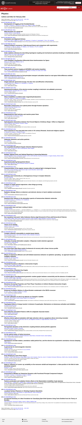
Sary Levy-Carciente (42, 155)
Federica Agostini (8, 90)
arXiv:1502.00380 (7, 246)
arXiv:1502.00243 (7, 145)
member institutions (67, 2)
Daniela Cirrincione (25, 218)
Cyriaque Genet (17, 107)
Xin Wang (6, 305)
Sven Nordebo (7, 335)
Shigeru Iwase (7, 76)
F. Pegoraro (28, 382)
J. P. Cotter (14, 291)
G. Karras (6, 40)
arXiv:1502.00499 (7, 339)
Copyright (44, 419)
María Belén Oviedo (8, 328)
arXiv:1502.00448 (7, 295)
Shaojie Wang (7, 342)
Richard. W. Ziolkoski (29, 163)
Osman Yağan (12, 265)
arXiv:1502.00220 (7, 112)
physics (10, 8)
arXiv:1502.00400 (7, 268)
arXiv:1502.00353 (7, 231)
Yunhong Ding (7, 319)
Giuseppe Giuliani (8, 208)
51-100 (14, 19)
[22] (2, 183)
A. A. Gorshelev (22, 83)
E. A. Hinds (24, 291)
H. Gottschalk (18, 375)
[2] (2, 29)
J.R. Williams (23, 46)
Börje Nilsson (33, 335)
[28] (2, 231)
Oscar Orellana (14, 249)
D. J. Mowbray (17, 199)
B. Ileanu (23, 132)
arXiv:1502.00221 (7, 120)
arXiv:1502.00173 (7, 104)
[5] (2, 51)
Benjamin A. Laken (8, 367)
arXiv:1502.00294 (7, 205)
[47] (2, 372)
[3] (2, 37)
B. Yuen (6, 291)
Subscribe (25, 421)
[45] (2, 354)
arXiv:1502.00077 (7, 67)
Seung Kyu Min (16, 90)
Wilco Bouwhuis (16, 357)
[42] (2, 332)
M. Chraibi (6, 375)
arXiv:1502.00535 (7, 389)
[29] (2, 239)
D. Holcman (7, 186)
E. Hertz (11, 40)
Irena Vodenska (33, 155)
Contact (25, 419)
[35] (2, 282)
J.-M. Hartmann (26, 40)
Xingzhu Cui (26, 298)
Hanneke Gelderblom (73, 357)
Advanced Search (65, 9)
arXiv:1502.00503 (7, 354)
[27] (2, 223)
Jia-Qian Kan (7, 257)
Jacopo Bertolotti (14, 169)
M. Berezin (15, 115)
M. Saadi (23, 375)
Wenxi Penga (13, 298)
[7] (2, 67)
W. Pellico (22, 25)
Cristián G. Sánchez (18, 328)
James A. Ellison (26, 401)
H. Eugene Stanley (52, 155)
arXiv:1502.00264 (7, 160)
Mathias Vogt (33, 401)
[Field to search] (72, 7)
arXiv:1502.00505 (7, 362)
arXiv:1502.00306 (7, 215)
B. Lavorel (20, 40)
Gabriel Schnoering (8, 107)
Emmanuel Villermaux (56, 357)
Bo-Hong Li (13, 392)
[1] (2, 22)
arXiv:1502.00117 (7, 87)
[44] (2, 345)
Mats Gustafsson (15, 335)
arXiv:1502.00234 (7, 129)
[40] (2, 316)
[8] (2, 73)
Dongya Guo (32, 298)
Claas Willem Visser (25, 357)
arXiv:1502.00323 (7, 223)
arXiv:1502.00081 (7, 73)
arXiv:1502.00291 (7, 196)
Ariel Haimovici (7, 242)
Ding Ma (11, 177)
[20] (2, 166)
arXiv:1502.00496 (7, 332)
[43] (2, 339)
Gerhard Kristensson (24, 335)
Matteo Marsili (15, 242)
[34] (2, 274)
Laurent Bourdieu (32, 169)
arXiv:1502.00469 (7, 310)
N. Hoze (12, 186)
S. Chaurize (11, 25)
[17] (2, 145)
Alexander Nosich (40, 335)
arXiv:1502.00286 (7, 183)
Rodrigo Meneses (22, 249)
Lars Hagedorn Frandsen (34, 319)
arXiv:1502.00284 (7, 174)
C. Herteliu (18, 132)
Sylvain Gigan (40, 169)
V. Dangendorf (14, 70)
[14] (2, 120)
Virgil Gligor (18, 265)
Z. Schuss (16, 186)
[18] (2, 152)
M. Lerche (38, 70)
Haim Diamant (16, 123)
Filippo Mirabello (42, 218)
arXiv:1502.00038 (7, 51)
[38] (2, 302)
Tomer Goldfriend (8, 123)
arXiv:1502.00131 (7, 95)
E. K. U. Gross (23, 90)
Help (60, 9)
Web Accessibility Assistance (68, 419)
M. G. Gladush (15, 83)
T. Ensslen (11, 375)
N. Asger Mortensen (44, 319)
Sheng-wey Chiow (8, 61)
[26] (2, 215)
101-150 (17, 19)
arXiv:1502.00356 (7, 239)
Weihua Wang (7, 392)
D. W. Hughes (22, 98)
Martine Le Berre (8, 226)
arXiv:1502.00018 (7, 29)
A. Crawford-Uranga (8, 199)
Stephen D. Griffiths (14, 98)
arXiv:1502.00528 (7, 372)
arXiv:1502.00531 (7, 379)
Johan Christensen (37, 392)
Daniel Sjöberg (48, 335)
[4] (2, 43)
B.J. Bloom (17, 46)
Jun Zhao (6, 265)
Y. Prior (45, 40)
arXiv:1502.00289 (7, 190)
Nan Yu (22, 61)
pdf (11, 22)
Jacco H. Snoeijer (47, 357)
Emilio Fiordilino (34, 218)
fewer (17, 20)
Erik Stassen (20, 392)
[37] (2, 295)
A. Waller (33, 25)
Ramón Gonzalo (20, 163)
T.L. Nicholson (7, 46)
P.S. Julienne (40, 46)
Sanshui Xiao (21, 319)
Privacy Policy (45, 421)
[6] (2, 58)
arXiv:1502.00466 (7, 302)
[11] (2, 95)
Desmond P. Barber (17, 401)
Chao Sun (40, 357)
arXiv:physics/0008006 (26, 349)
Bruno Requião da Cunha (10, 234)
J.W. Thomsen (30, 46)
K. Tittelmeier (21, 70)
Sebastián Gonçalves (35, 234)
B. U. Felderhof (7, 140)
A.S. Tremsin (7, 70)
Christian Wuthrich (8, 32)
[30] (2, 246)
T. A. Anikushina (7, 83)
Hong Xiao (6, 298)
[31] (2, 253)
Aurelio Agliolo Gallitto (9, 218)
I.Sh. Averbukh (50, 40)
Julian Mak (6, 98)
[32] (2, 262)
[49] (2, 389)
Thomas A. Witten (24, 123)
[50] (2, 396)
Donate (78, 2)
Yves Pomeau (15, 226)
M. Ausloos (12, 132)
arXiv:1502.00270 (7, 166)
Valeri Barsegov (20, 54)
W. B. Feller (43, 70)
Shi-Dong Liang (12, 305)
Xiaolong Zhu (14, 319)
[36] (2, 288)
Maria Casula (18, 218)
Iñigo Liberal (7, 163)
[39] (2, 310)
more (20, 20)
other (14, 22)
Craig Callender (16, 32)
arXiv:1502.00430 (7, 288)
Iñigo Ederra (13, 163)
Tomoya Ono (20, 76)
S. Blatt (13, 46)
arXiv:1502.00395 (7, 262)
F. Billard (15, 40)
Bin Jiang (6, 177)
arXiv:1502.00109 (7, 80)
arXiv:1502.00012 (7, 22)
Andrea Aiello (15, 313)
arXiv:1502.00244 (7, 152)
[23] (2, 190)
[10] (2, 87)
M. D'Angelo (7, 382)
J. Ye (35, 46)
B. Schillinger (27, 70)
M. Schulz (33, 70)
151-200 (21, 19)
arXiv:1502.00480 (7, 316)
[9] (2, 80)
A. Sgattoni (21, 382)
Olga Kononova (7, 54)
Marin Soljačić (31, 148)
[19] (2, 160)
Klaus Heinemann (8, 401)
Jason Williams (16, 61)
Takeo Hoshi (14, 76)
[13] (2, 112)
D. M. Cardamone (25, 199)
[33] (2, 268)
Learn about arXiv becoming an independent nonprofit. (41, 2)
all (22, 20)
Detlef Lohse (65, 357)
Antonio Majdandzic (8, 155)
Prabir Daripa (7, 249)
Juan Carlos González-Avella (23, 234)
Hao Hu (26, 319)
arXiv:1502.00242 (7, 137)
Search (78, 7)
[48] (2, 379)
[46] (2, 362)
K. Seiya (6, 25)
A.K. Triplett (28, 25)
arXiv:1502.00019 (7, 37)
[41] (2, 325)
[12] (2, 104)
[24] (2, 196)
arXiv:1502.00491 (7, 325)
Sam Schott (7, 169)
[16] (2, 137)
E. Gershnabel (39, 40)
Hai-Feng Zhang (14, 257)
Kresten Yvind (53, 319)
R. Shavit (20, 115)
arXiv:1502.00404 (7, 274)
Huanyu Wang (19, 298)
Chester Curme (26, 155)
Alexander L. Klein (8, 357)
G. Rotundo (6, 132)
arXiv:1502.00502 (7, 345)
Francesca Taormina (51, 218)
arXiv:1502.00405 (7, 282)
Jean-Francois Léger (23, 169)
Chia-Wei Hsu (14, 148)
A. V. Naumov (30, 83)
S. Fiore (6, 193)
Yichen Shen (7, 148)
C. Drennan (17, 25)
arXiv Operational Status (67, 421)
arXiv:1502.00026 (7, 43)
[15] (2, 129)
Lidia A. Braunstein (18, 155)
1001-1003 (26, 19)
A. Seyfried (28, 375)
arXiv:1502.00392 (7, 253)
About (3, 419)
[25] (2, 205)
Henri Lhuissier (34, 357)
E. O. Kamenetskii (8, 115)
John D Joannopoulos (22, 148)
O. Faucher (33, 40)
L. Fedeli (14, 382)
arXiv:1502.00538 (7, 396)
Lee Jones (14, 54)
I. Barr (9, 291)
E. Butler (19, 291)
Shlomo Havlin (60, 155)
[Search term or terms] (63, 7)
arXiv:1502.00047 (7, 58)
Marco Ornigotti (7, 313)
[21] (2, 174)
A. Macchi (35, 382)
